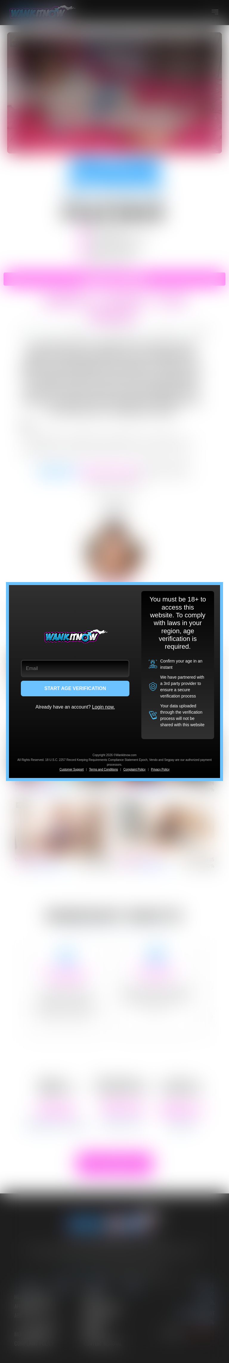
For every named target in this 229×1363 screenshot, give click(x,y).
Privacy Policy (160, 769)
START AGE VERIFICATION (75, 688)
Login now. (103, 706)
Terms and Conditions (103, 769)
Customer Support (71, 769)
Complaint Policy (134, 769)
